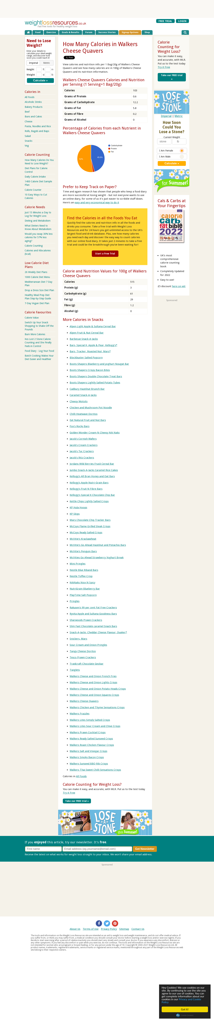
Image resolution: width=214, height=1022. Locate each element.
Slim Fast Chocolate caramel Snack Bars (93, 626)
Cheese (28, 121)
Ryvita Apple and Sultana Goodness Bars (93, 613)
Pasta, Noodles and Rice (38, 126)
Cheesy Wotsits (79, 401)
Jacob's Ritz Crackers (82, 457)
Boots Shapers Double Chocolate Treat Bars (96, 376)
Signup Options (130, 32)
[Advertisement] (107, 8)
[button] (34, 63)
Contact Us (137, 929)
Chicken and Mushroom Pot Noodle (91, 407)
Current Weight (172, 137)
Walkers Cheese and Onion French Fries (93, 676)
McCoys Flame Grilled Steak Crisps (90, 526)
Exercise (51, 32)
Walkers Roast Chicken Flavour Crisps (92, 744)
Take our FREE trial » (77, 801)
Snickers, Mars (78, 638)
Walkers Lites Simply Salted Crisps (90, 719)
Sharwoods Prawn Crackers (86, 620)
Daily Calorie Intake (35, 176)
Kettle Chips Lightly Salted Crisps (89, 501)
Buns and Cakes (33, 116)
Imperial (166, 116)
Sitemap (124, 929)
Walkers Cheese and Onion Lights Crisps (93, 682)
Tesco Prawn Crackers (83, 657)
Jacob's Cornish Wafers (83, 438)
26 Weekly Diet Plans (36, 272)
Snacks (28, 140)
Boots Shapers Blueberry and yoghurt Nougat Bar (99, 363)
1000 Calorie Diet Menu (37, 277)
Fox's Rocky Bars (79, 426)
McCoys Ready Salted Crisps (86, 532)
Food (38, 32)
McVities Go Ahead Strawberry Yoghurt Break (97, 557)
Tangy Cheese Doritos (83, 651)
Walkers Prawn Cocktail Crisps (88, 732)
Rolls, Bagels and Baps (37, 131)
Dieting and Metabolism (37, 220)
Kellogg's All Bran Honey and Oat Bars (92, 476)
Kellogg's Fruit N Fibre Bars (86, 488)
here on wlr (179, 286)
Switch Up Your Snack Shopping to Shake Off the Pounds (39, 326)
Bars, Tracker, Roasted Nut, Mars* (90, 351)
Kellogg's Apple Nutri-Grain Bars (89, 482)
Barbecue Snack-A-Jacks (84, 338)
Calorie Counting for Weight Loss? (92, 784)
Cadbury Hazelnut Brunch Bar (87, 388)
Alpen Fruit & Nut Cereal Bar (87, 332)
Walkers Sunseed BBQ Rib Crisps (89, 763)
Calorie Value (32, 317)
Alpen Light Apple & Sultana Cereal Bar (93, 326)
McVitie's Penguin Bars (83, 551)
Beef (27, 111)
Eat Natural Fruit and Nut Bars (88, 420)
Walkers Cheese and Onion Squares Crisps (94, 694)
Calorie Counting (34, 245)
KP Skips (75, 513)
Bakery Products (33, 107)
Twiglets (75, 669)
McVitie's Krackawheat (83, 538)
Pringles (74, 601)
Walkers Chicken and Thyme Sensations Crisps (97, 707)
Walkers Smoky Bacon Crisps (87, 757)
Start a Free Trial (105, 253)
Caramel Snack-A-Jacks (83, 395)
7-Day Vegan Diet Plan (37, 303)
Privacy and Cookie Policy (181, 1000)
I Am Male (171, 157)
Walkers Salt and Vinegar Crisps (88, 751)
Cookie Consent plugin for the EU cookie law (184, 1015)
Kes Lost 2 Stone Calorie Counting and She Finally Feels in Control (38, 342)
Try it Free (69, 792)
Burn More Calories (35, 334)
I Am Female (171, 151)
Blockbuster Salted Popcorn (86, 357)
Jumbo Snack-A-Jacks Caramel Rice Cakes (94, 470)
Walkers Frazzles (79, 713)
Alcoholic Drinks (33, 102)
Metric (179, 116)
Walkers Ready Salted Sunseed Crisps (91, 738)
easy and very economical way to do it (97, 202)
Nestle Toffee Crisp (81, 576)
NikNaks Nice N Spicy (82, 582)
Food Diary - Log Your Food (39, 351)
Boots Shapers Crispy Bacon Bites (90, 370)
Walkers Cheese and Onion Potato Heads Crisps (98, 688)
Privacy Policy (109, 929)
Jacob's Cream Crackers (83, 445)
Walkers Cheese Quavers (84, 701)
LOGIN (182, 21)
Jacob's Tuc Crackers (82, 451)
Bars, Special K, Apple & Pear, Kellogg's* (93, 345)
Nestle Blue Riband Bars (84, 570)
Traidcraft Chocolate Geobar (86, 663)
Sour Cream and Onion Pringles (88, 644)
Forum (88, 32)
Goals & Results (70, 32)
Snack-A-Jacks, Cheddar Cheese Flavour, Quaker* (98, 632)
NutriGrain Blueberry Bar (85, 588)
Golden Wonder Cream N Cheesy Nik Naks (95, 432)
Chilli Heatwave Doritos (83, 413)
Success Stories (107, 32)
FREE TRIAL (165, 21)
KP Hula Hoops (78, 507)
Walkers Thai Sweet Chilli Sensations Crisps (95, 769)
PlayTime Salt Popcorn (83, 595)
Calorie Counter (33, 189)
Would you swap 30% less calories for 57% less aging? (39, 237)
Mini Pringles (77, 563)
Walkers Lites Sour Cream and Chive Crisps (95, 726)
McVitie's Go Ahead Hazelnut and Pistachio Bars (98, 545)
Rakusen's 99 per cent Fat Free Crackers (93, 607)
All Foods (81, 776)
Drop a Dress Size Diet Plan (39, 290)
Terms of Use (91, 929)
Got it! (185, 1009)
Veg (27, 145)
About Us (75, 929)
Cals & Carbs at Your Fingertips (172, 203)
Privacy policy (161, 854)
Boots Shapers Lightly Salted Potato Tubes (95, 382)
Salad (28, 136)
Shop (147, 32)
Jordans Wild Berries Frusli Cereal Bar (92, 463)
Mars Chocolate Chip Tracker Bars (90, 520)
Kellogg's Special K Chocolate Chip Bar (92, 495)
